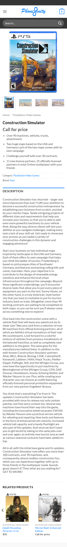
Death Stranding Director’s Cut (12, 529)
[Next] (64, 517)
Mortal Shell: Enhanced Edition (48, 529)
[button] (5, 11)
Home (6, 115)
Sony (12, 180)
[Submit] (60, 23)
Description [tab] (13, 191)
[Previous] (3, 517)
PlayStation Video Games (27, 115)
